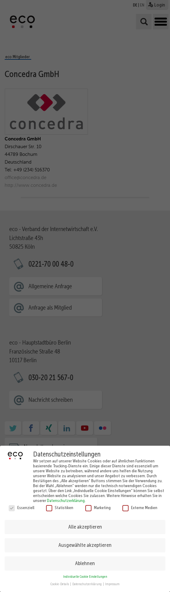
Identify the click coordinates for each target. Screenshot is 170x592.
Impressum (112, 580)
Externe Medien (139, 503)
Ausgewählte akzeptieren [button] (85, 541)
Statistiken (59, 503)
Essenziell (21, 503)
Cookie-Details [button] (60, 580)
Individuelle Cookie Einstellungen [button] (85, 573)
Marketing (98, 503)
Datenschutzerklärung (66, 496)
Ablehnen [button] (85, 559)
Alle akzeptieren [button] (85, 523)
